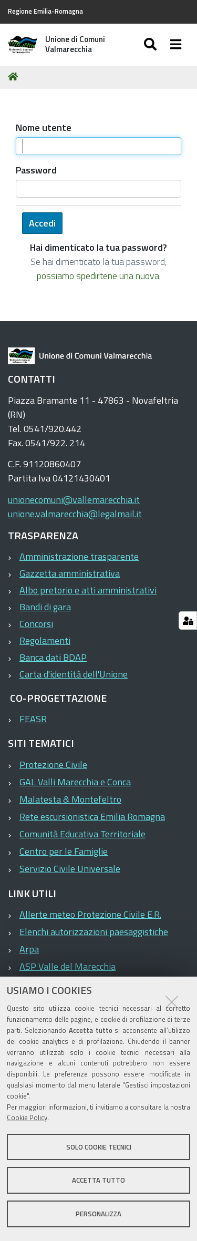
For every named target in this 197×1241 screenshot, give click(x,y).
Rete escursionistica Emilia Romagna (92, 816)
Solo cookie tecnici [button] (98, 1147)
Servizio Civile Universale (69, 868)
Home (15, 77)
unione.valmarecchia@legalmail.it (75, 514)
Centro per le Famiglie (63, 851)
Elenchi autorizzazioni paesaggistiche (93, 932)
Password (36, 170)
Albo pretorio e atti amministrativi (88, 590)
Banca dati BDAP (53, 657)
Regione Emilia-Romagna (45, 11)
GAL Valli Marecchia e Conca (75, 782)
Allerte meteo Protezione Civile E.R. (90, 914)
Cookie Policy (27, 1117)
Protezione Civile (53, 764)
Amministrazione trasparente (79, 556)
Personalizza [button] (98, 1213)
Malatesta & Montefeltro (70, 799)
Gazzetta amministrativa (69, 573)
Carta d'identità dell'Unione (73, 674)
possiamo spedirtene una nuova (98, 276)
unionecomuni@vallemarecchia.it (74, 500)
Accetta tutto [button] (98, 1180)
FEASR (33, 719)
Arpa (29, 949)
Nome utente (43, 127)
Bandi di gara (45, 607)
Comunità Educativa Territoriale (82, 834)
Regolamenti (44, 640)
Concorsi (36, 624)
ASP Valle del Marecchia (67, 966)
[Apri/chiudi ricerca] (160, 45)
